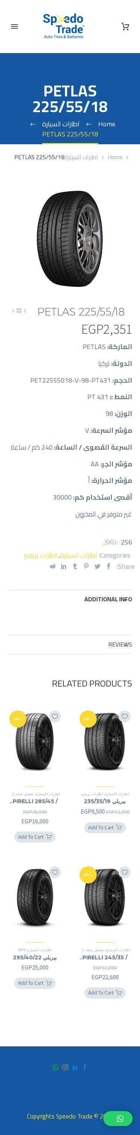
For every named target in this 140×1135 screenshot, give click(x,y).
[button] (118, 1118)
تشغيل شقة (25, 794)
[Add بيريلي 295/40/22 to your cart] (35, 983)
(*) (12, 794)
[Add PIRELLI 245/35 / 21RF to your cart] (105, 993)
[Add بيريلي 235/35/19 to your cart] (105, 827)
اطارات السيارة (81, 157)
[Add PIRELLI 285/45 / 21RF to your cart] (35, 837)
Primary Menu (14, 26)
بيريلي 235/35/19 (105, 801)
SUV (21, 950)
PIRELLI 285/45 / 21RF (35, 801)
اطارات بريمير (40, 555)
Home (115, 157)
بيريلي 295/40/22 (35, 957)
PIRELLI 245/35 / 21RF (105, 957)
